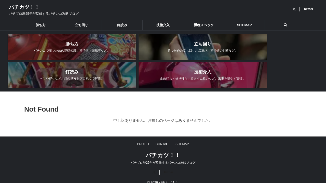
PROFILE (143, 136)
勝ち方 (41, 25)
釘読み (122, 25)
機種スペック (204, 25)
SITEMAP (244, 25)
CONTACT (163, 136)
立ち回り (81, 25)
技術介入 (163, 25)
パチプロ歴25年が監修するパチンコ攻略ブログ (163, 155)
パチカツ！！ (24, 7)
